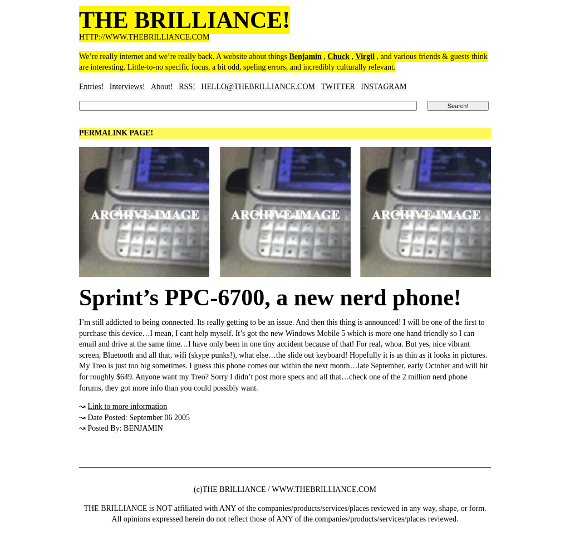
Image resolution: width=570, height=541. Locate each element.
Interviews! (127, 86)
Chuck (338, 56)
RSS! (187, 86)
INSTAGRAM (383, 86)
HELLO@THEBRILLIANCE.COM (258, 86)
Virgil (365, 56)
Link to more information (128, 406)
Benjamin (305, 56)
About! (162, 86)
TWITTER (338, 86)
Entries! (91, 86)
